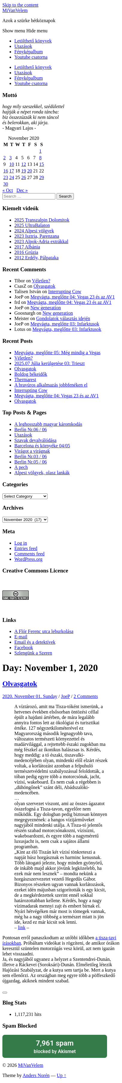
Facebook (23, 647)
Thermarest (25, 379)
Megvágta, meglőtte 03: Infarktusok (64, 323)
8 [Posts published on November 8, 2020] (40, 157)
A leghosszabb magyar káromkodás (48, 424)
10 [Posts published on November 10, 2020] (11, 164)
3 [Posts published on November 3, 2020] (10, 157)
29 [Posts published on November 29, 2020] (41, 177)
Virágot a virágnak (32, 451)
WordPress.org (28, 559)
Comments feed (29, 553)
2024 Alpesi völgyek (34, 230)
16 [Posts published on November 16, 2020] (5, 170)
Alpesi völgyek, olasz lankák (42, 472)
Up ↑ (61, 1075)
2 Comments (86, 696)
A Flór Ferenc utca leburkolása (43, 631)
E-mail (21, 636)
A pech (21, 467)
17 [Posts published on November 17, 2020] (11, 170)
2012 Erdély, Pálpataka (36, 257)
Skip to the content (20, 4)
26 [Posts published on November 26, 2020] (23, 177)
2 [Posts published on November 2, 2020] (4, 157)
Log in (20, 543)
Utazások (23, 46)
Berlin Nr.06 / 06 (30, 429)
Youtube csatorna (31, 57)
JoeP (65, 696)
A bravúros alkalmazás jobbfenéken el (50, 384)
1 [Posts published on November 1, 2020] (40, 151)
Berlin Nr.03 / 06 (30, 456)
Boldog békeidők (30, 374)
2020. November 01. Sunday (29, 696)
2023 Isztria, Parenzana (36, 236)
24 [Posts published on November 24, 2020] (11, 177)
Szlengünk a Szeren (33, 652)
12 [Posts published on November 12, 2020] (23, 164)
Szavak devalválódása (35, 440)
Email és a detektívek (34, 642)
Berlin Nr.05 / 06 (30, 461)
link (21, 927)
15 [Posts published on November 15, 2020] (41, 164)
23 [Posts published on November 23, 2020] (5, 177)
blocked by (54, 1046)
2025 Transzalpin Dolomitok (41, 219)
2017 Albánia (27, 246)
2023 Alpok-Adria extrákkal (41, 241)
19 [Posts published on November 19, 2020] (23, 170)
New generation (45, 307)
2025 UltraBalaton (32, 225)
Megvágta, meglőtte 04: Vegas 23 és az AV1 (72, 296)
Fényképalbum (28, 51)
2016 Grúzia (26, 252)
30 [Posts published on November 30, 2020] (5, 184)
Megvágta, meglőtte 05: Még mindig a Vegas (57, 352)
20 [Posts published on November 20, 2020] (29, 170)
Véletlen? (41, 280)
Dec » (22, 190)
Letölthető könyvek (33, 40)
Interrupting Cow (64, 291)
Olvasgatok (44, 286)
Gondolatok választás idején (63, 318)
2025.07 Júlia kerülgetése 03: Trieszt (49, 363)
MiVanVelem (15, 10)
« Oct (7, 190)
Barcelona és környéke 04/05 (42, 445)
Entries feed (25, 548)
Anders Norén (36, 1075)
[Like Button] (4, 992)
